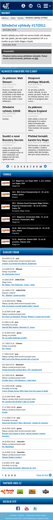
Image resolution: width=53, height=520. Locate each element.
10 (40, 166)
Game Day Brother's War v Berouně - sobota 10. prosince (25, 423)
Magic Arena (7, 282)
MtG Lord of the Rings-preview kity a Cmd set (20, 359)
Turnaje (7, 174)
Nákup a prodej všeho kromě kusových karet (19, 261)
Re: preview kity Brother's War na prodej (18, 402)
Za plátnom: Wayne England (37, 109)
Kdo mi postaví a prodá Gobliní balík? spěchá (20, 306)
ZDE (36, 58)
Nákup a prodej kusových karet (13, 314)
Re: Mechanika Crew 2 (11, 274)
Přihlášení (23, 4)
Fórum (30, 4)
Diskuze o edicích (8, 293)
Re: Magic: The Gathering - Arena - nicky (18, 285)
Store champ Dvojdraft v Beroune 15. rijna (19, 468)
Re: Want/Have (8, 447)
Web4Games (31, 518)
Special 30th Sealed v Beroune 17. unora (18, 327)
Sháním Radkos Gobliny (12, 457)
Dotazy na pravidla (9, 272)
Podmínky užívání (11, 518)
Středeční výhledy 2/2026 (11, 109)
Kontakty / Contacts (17, 515)
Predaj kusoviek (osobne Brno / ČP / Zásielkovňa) (22, 370)
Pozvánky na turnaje (10, 325)
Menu (46, 6)
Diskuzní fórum (11, 252)
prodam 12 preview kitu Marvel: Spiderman (19, 264)
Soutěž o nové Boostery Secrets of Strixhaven (12, 140)
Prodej (4, 412)
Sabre (46, 518)
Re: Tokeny (6, 349)
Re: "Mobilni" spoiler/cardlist (13, 295)
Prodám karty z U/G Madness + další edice (19, 380)
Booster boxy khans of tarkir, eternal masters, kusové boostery (23, 435)
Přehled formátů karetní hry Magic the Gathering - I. (38, 140)
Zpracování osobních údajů (35, 515)
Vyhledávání (39, 6)
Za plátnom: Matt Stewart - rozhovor (12, 82)
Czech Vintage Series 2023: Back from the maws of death (25, 391)
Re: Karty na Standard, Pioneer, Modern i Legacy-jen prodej (26, 317)
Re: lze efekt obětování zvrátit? (14, 338)
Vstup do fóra (42, 475)
